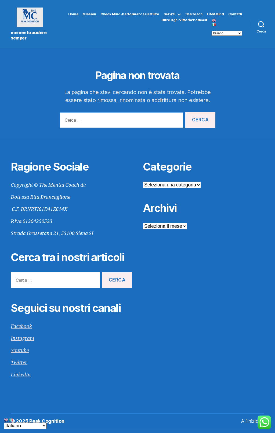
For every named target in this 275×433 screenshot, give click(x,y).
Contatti (235, 16)
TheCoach (193, 16)
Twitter (19, 367)
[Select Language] (227, 35)
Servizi (169, 16)
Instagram (22, 343)
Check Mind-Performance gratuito (129, 16)
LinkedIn (21, 379)
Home (73, 16)
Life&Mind (215, 16)
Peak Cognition (46, 425)
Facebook (21, 331)
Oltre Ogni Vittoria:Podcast (184, 22)
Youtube (20, 355)
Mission (89, 16)
